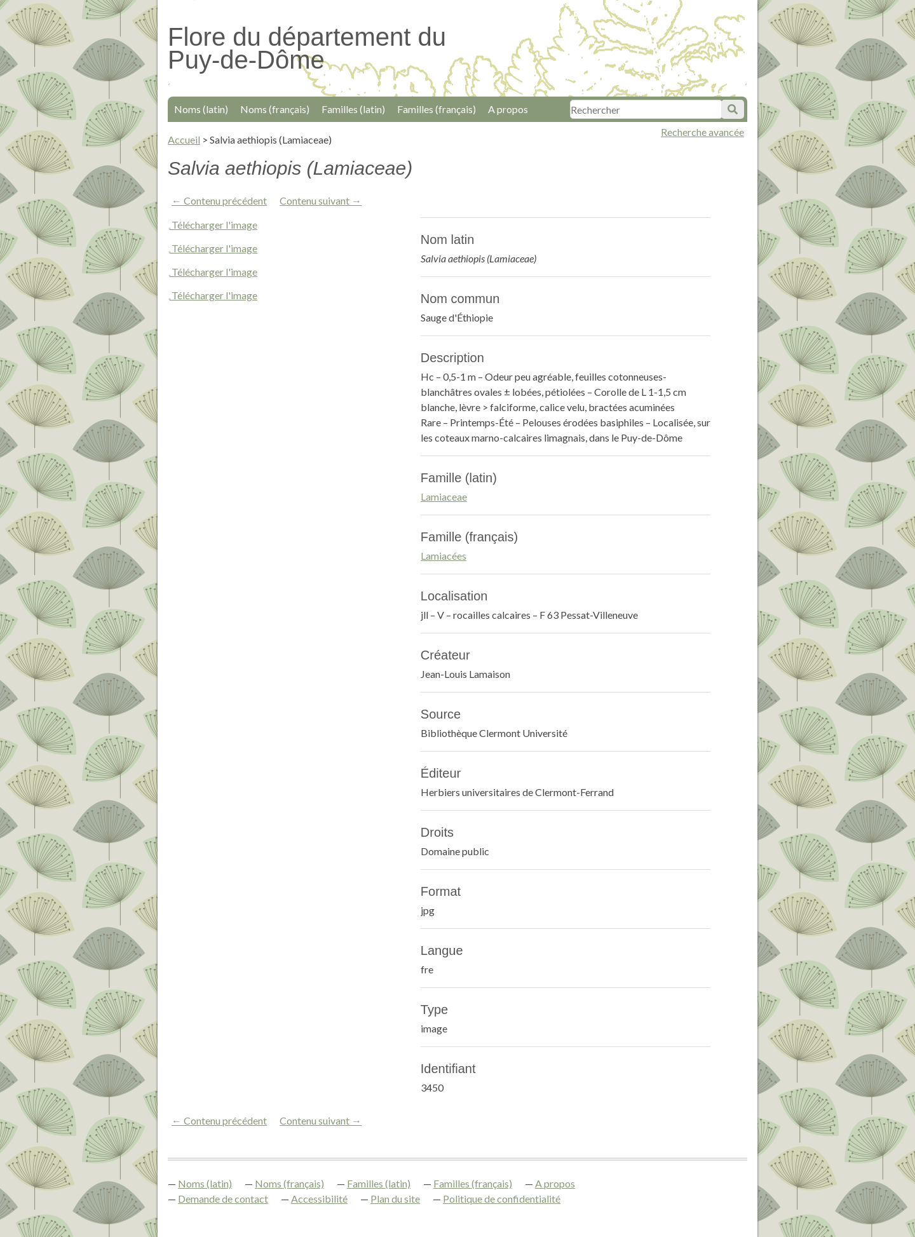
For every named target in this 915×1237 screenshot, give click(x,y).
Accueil (184, 139)
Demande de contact (223, 1199)
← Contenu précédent (219, 200)
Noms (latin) (201, 109)
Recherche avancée (702, 132)
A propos (508, 109)
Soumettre (732, 109)
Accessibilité (319, 1199)
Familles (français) (436, 109)
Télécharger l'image (214, 225)
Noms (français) (274, 109)
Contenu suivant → (321, 200)
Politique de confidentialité (501, 1199)
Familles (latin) (353, 109)
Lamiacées (443, 556)
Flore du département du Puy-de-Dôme (307, 48)
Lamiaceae (444, 496)
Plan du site (395, 1199)
